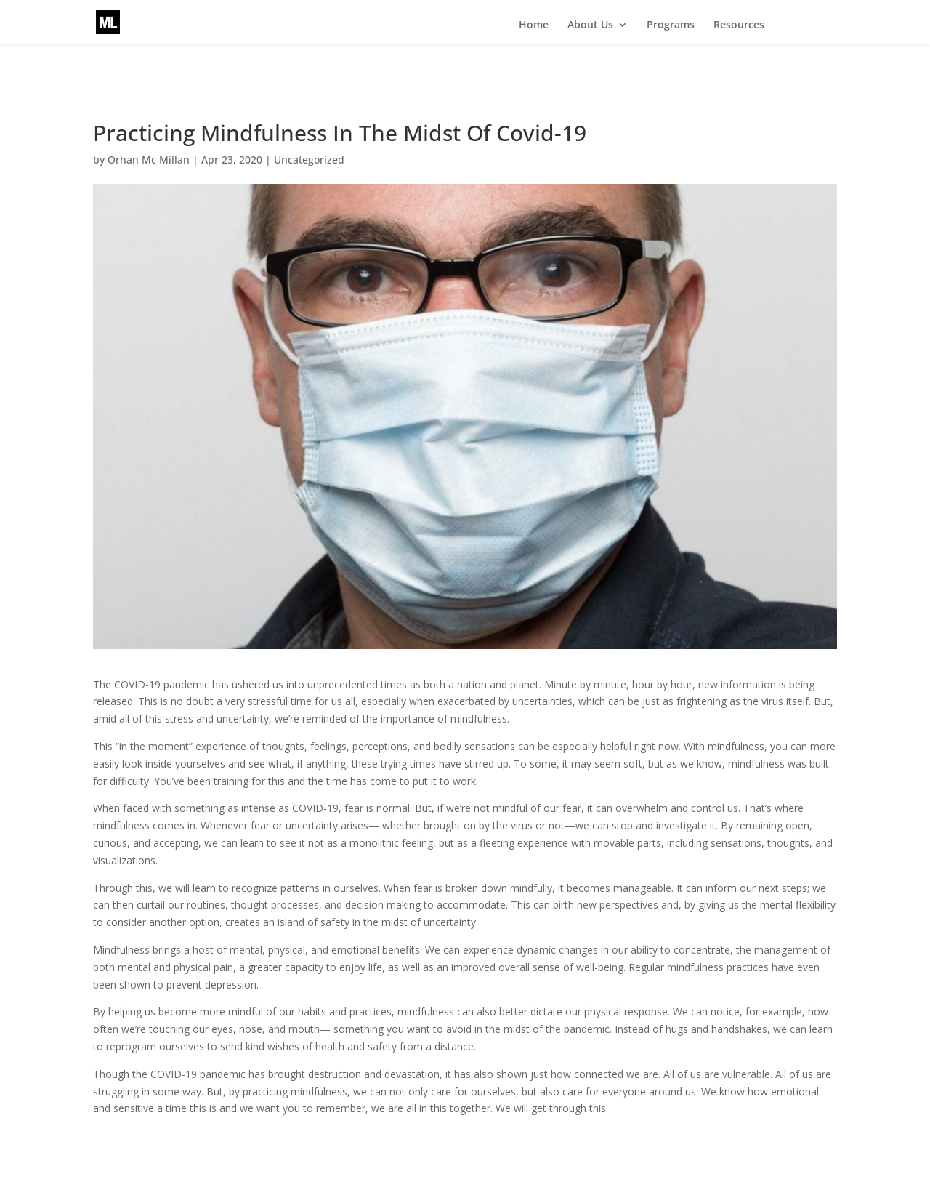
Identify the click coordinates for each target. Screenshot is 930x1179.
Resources (738, 25)
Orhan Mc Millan (149, 159)
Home (534, 25)
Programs (671, 25)
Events (804, 25)
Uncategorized (309, 159)
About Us (590, 25)
